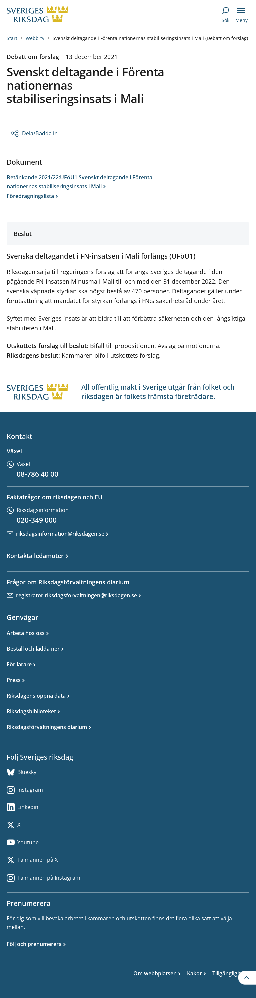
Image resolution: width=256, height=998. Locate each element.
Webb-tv (35, 38)
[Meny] (241, 15)
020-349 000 (37, 520)
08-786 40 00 (37, 474)
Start (12, 38)
